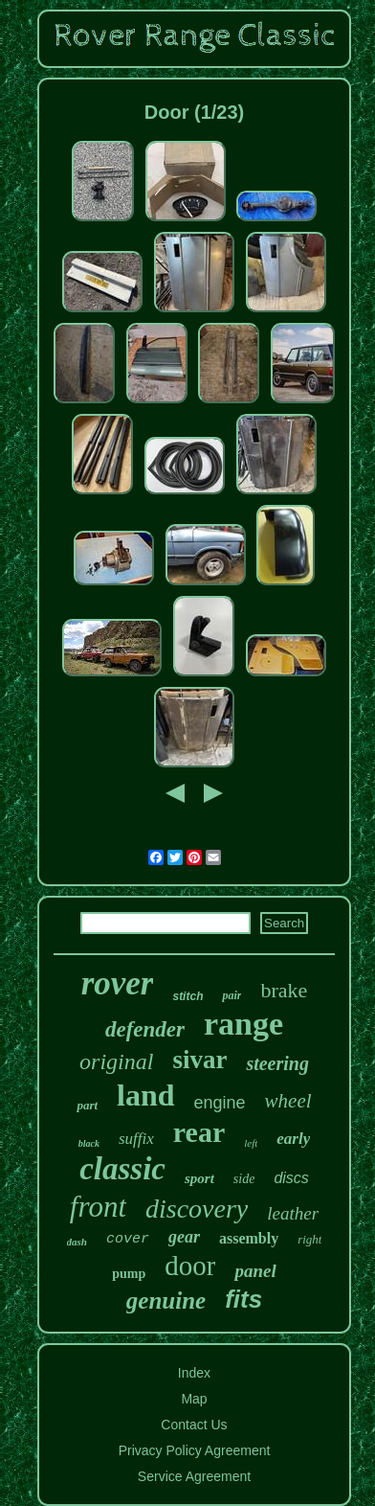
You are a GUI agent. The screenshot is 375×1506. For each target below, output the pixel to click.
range (243, 1023)
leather (293, 1213)
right (309, 1239)
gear (184, 1236)
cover (127, 1239)
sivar (199, 1059)
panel (255, 1271)
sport (199, 1178)
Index (194, 1372)
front (98, 1206)
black (88, 1143)
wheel (288, 1100)
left (250, 1143)
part (87, 1105)
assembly (248, 1238)
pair (231, 995)
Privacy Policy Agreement (195, 1450)
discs (291, 1178)
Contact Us (194, 1424)
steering (277, 1063)
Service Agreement (194, 1476)
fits (243, 1299)
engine (220, 1102)
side (244, 1179)
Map (194, 1398)
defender (145, 1029)
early (293, 1139)
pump (128, 1273)
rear (199, 1132)
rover (117, 983)
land (145, 1095)
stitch (187, 996)
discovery (196, 1208)
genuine (166, 1300)
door (190, 1265)
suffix (136, 1139)
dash (77, 1241)
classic (122, 1169)
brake (283, 990)
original (116, 1061)
